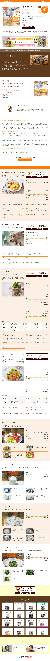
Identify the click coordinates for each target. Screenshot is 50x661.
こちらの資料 (30, 128)
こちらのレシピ (22, 152)
